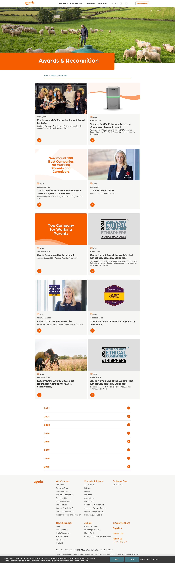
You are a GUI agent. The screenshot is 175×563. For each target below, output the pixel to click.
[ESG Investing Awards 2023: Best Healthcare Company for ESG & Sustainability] (61, 355)
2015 (47, 466)
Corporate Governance (65, 511)
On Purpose (60, 540)
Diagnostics (89, 501)
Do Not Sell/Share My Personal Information (86, 550)
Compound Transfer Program (95, 508)
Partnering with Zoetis (93, 515)
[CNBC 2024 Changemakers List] (61, 295)
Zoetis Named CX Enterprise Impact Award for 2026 (61, 121)
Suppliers (117, 528)
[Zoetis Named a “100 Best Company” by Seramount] (114, 295)
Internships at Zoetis (92, 530)
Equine (87, 491)
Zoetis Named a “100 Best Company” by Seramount (112, 322)
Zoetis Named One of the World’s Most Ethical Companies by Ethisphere (111, 256)
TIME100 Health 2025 (102, 190)
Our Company (62, 3)
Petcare (87, 488)
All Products (89, 485)
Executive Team (62, 488)
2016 (47, 458)
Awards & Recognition (59, 75)
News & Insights (102, 3)
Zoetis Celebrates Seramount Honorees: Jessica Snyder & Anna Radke (59, 192)
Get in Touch (118, 485)
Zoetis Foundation (63, 501)
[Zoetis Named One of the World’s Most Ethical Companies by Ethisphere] (114, 229)
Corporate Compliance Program (68, 515)
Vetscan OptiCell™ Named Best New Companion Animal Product (110, 125)
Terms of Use (59, 550)
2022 (47, 407)
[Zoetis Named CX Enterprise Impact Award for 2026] (61, 98)
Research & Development (94, 505)
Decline (132, 559)
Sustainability (61, 498)
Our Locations (61, 505)
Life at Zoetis (89, 533)
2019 (47, 433)
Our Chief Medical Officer (66, 508)
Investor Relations (142, 3)
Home (46, 75)
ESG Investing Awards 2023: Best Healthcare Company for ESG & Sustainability (55, 383)
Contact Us (118, 533)
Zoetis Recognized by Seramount (55, 254)
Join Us (113, 3)
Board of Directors (63, 491)
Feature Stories (62, 536)
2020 (47, 424)
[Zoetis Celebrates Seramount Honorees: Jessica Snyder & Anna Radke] (61, 164)
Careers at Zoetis (91, 526)
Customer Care (90, 3)
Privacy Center (69, 550)
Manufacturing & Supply (93, 511)
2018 (47, 441)
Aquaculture (89, 498)
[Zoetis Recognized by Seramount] (61, 229)
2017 (46, 449)
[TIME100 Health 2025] (114, 164)
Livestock (88, 495)
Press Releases (61, 530)
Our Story (60, 485)
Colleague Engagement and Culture (98, 536)
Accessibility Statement (106, 550)
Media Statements (63, 533)
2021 (46, 416)
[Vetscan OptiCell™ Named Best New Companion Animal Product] (114, 98)
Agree (117, 559)
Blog (58, 526)
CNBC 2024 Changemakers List (54, 321)
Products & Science (76, 3)
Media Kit (59, 543)
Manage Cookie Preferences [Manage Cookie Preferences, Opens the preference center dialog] (149, 559)
